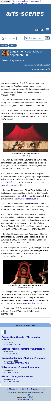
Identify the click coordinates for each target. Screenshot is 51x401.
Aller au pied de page (19, 3)
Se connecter (10, 39)
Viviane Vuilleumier (41, 69)
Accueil (4, 45)
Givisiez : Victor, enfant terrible (17, 376)
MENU (39, 30)
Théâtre (12, 45)
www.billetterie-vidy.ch (10, 185)
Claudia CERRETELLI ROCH (18, 363)
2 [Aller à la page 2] (4, 331)
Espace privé (35, 389)
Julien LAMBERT (13, 354)
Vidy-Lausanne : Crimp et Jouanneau (20, 367)
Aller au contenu (18, 1)
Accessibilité (5, 1)
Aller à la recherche (32, 1)
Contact (24, 389)
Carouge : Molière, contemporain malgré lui (23, 349)
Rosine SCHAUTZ (14, 345)
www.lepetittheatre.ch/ (26, 199)
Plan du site (13, 389)
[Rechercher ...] (34, 38)
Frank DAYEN (12, 372)
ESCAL (27, 399)
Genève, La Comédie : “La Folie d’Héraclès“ (23, 358)
